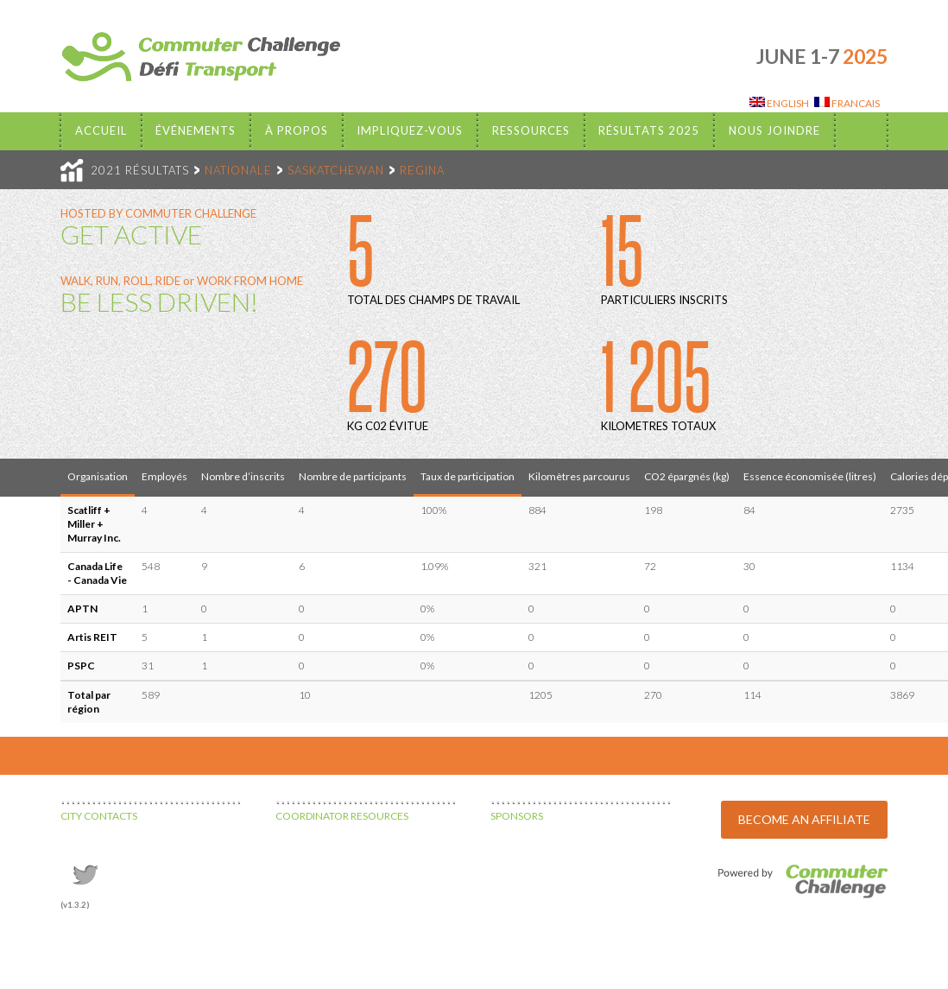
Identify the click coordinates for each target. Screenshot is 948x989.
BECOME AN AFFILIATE (804, 819)
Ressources (531, 130)
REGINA (422, 170)
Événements (195, 130)
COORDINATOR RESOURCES (341, 815)
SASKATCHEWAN (336, 170)
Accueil (101, 130)
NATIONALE (238, 170)
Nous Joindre (774, 130)
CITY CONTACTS (98, 815)
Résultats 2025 (648, 130)
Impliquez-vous (410, 130)
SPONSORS (516, 815)
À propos (296, 130)
